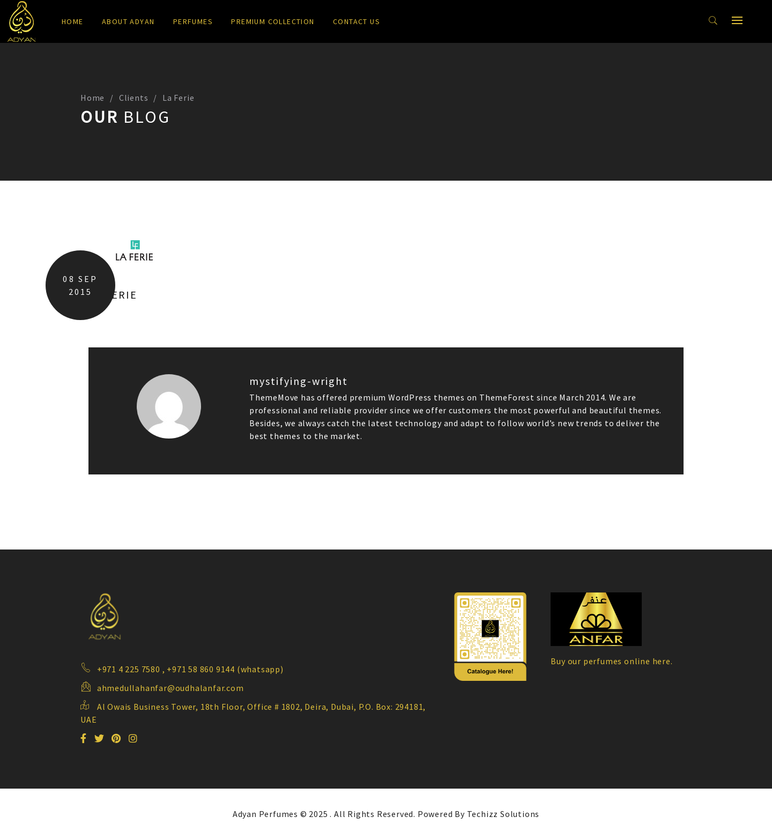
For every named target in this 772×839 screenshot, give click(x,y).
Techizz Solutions (503, 813)
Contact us (356, 21)
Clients (134, 97)
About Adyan (128, 21)
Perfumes (193, 21)
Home (73, 21)
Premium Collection (272, 21)
